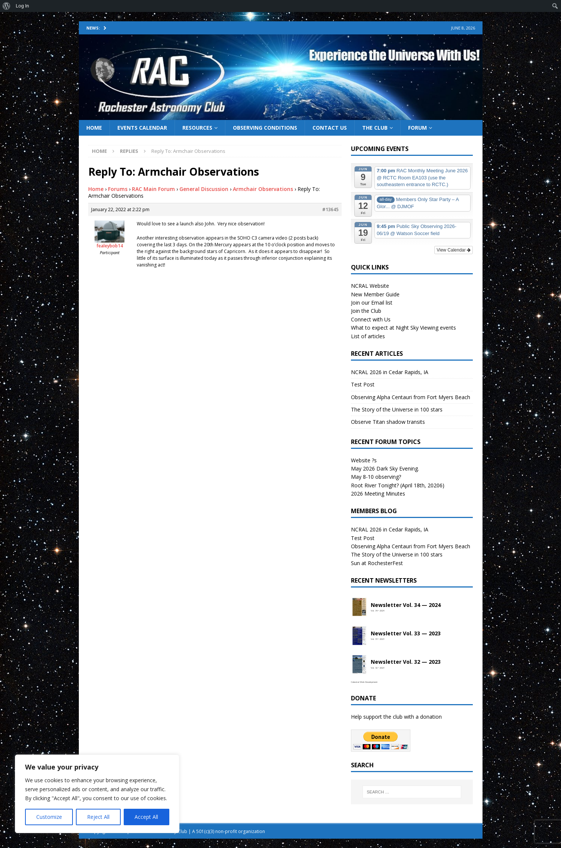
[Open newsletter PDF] (359, 607)
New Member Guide (375, 294)
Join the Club (366, 310)
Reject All (98, 816)
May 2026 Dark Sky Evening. (385, 468)
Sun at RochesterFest (377, 563)
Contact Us (329, 127)
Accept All (146, 816)
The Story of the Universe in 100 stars (397, 409)
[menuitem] (6, 6)
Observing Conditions (265, 127)
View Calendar (454, 250)
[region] (97, 794)
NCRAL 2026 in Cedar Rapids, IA (389, 372)
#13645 (330, 209)
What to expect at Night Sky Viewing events (403, 327)
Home (94, 127)
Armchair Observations (263, 188)
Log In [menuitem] (22, 6)
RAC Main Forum (153, 188)
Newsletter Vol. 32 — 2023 (406, 662)
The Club (375, 127)
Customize (49, 816)
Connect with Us (371, 319)
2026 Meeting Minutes (378, 493)
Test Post (362, 384)
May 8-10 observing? (376, 476)
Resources (197, 127)
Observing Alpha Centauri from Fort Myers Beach (410, 397)
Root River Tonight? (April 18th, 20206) (397, 485)
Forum (417, 127)
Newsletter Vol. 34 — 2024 (406, 605)
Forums (117, 188)
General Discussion (203, 188)
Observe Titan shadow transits (388, 421)
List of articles (368, 336)
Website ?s (364, 460)
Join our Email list (371, 302)
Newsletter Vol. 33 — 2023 (406, 633)
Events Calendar (142, 127)
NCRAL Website (370, 285)
